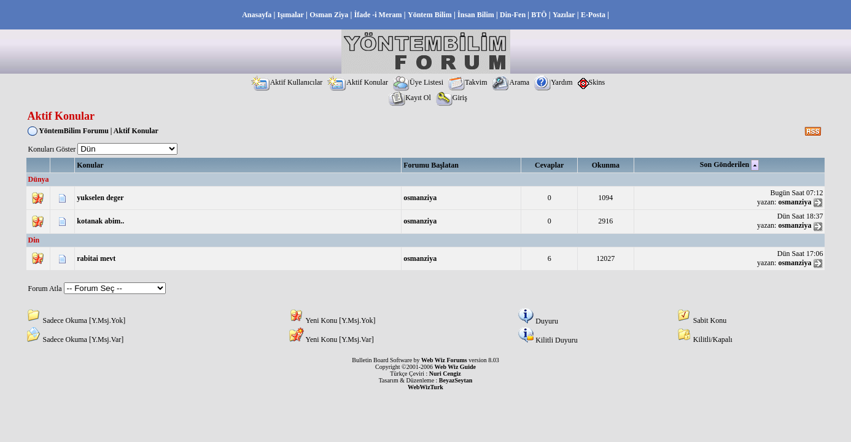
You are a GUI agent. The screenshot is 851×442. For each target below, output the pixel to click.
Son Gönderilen (724, 164)
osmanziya (420, 197)
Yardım (553, 82)
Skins (591, 82)
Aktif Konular (357, 82)
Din (34, 240)
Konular (90, 165)
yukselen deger (100, 197)
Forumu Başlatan (431, 165)
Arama (510, 82)
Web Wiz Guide (455, 366)
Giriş (451, 97)
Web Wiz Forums (444, 360)
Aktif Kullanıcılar (287, 82)
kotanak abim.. (100, 221)
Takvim (468, 82)
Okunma (606, 165)
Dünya (38, 179)
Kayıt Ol (410, 97)
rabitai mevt (96, 258)
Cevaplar (549, 165)
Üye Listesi (418, 82)
